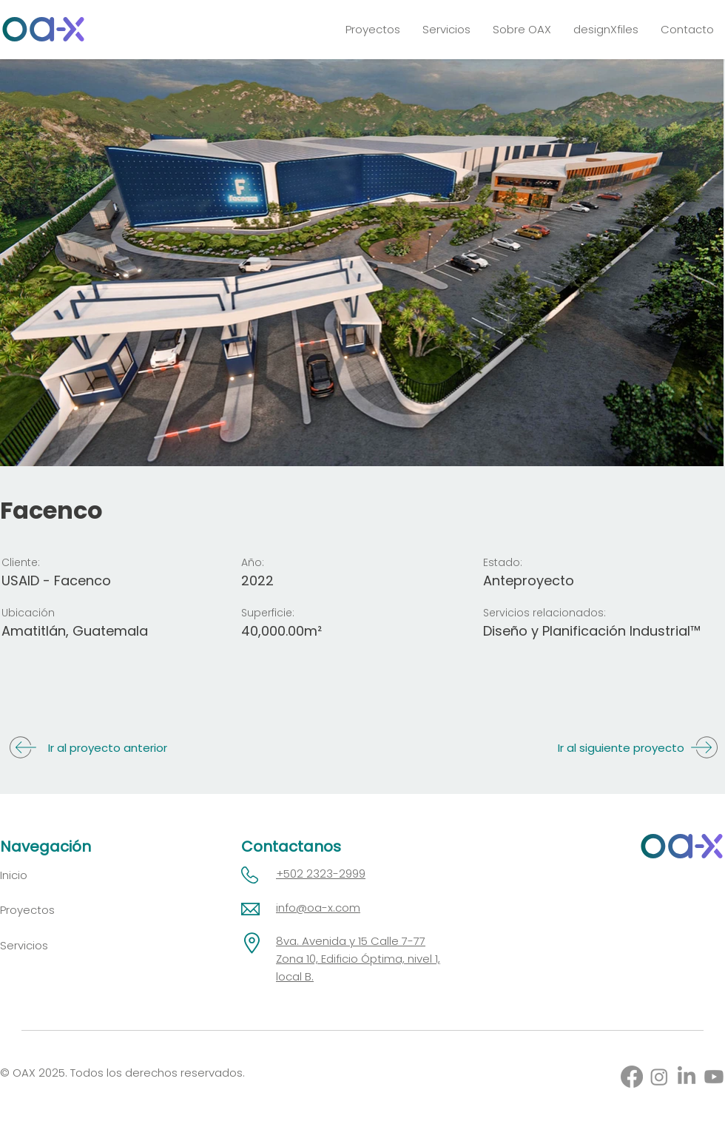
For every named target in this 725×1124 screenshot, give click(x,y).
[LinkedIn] (686, 1077)
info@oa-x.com (318, 907)
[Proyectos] (50, 909)
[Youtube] (714, 1077)
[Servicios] (50, 945)
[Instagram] (659, 1077)
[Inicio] (50, 875)
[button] (446, 29)
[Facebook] (632, 1077)
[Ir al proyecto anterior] (89, 747)
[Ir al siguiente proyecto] (636, 747)
